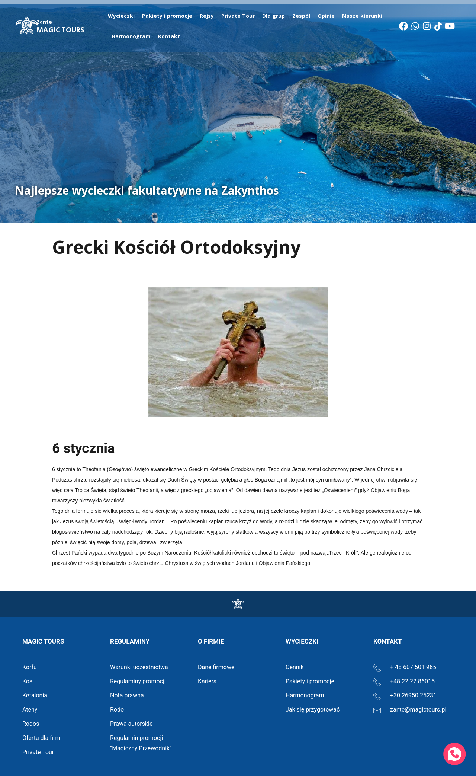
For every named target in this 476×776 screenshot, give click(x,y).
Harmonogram (131, 36)
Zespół (301, 15)
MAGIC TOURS (60, 27)
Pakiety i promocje (167, 15)
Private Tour (238, 15)
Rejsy (207, 15)
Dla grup (273, 15)
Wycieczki (121, 15)
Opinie (326, 15)
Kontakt (169, 36)
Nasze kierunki (364, 16)
